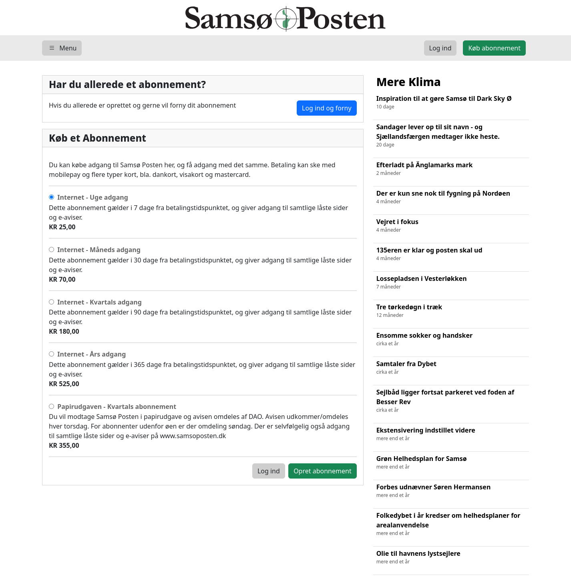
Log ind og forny (327, 108)
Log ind (268, 471)
